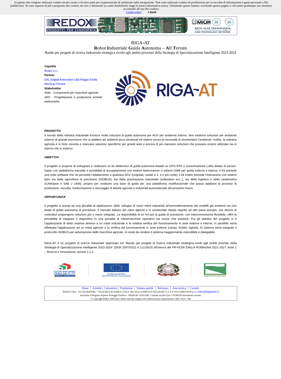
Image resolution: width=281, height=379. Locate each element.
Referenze (163, 288)
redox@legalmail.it (208, 291)
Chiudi (152, 12)
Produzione (126, 288)
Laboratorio (110, 288)
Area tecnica (179, 288)
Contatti (194, 288)
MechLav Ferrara (54, 83)
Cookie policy (133, 12)
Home (85, 288)
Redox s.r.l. (51, 70)
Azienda (96, 288)
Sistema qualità (145, 288)
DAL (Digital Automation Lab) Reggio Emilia (70, 79)
